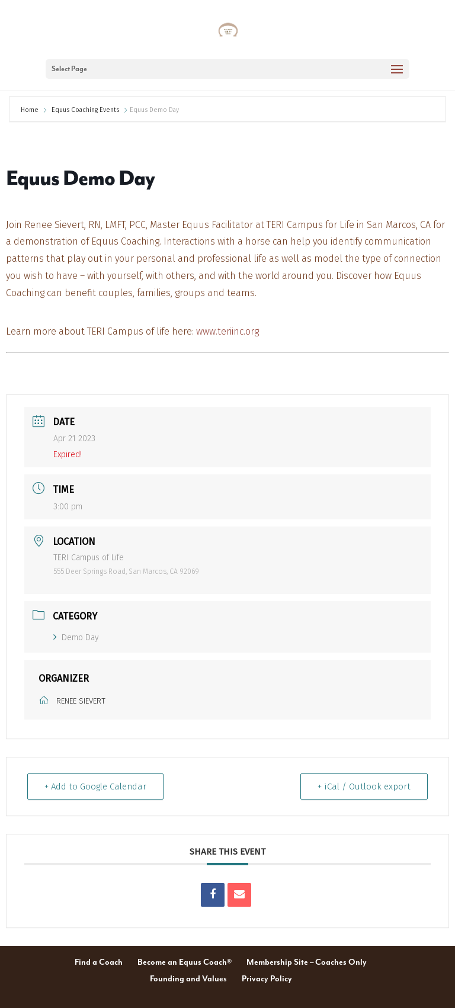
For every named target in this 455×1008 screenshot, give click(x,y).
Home (30, 110)
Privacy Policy (267, 979)
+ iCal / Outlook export (364, 786)
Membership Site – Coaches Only (306, 962)
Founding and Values (188, 979)
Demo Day (76, 638)
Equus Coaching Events (85, 110)
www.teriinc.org (227, 331)
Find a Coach (99, 962)
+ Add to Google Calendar (95, 786)
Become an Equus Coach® (184, 962)
